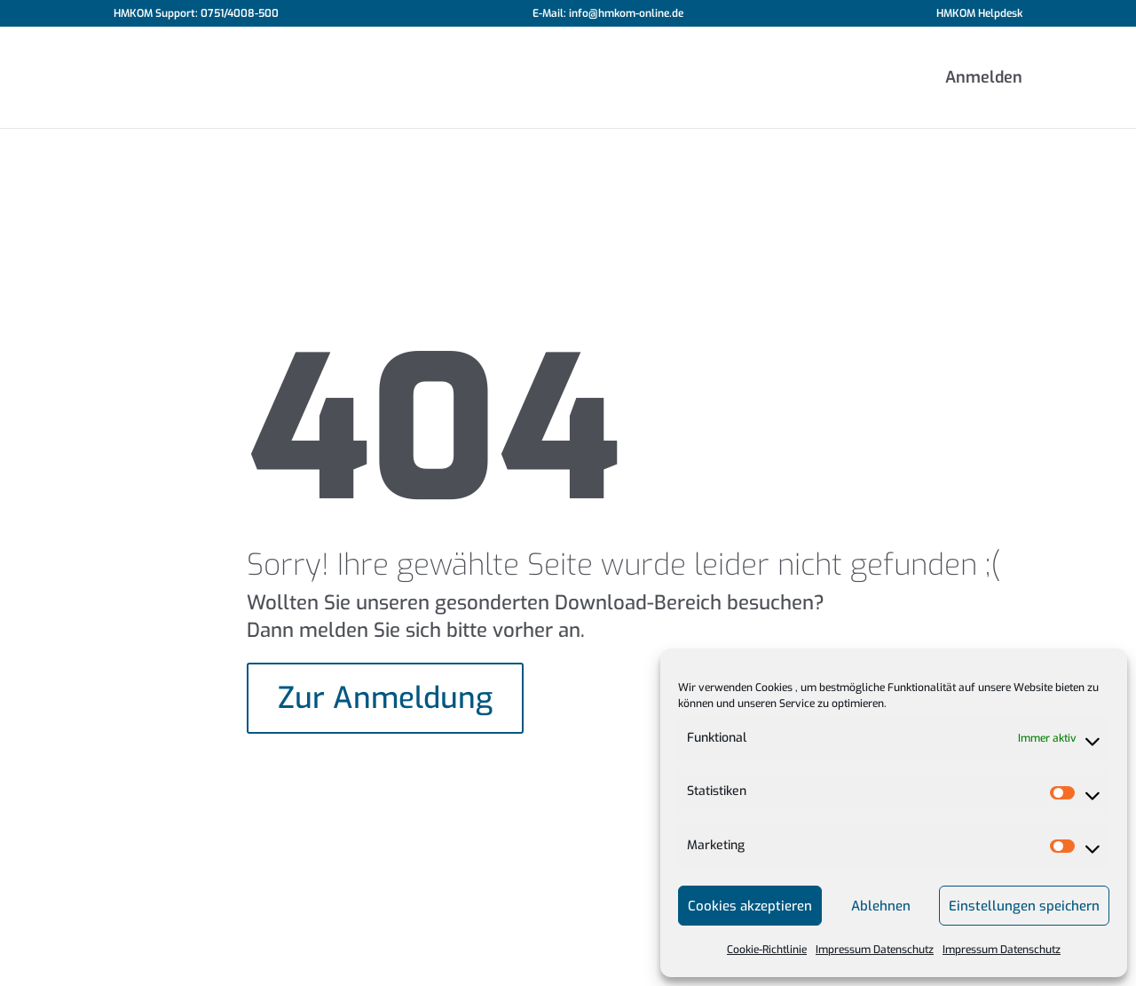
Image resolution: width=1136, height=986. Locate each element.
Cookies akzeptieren (750, 906)
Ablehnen (881, 906)
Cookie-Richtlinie (767, 949)
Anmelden (983, 79)
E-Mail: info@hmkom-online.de (607, 14)
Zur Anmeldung (385, 698)
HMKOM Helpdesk (979, 14)
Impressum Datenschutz (875, 949)
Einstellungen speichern (1024, 906)
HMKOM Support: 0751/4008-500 (196, 14)
